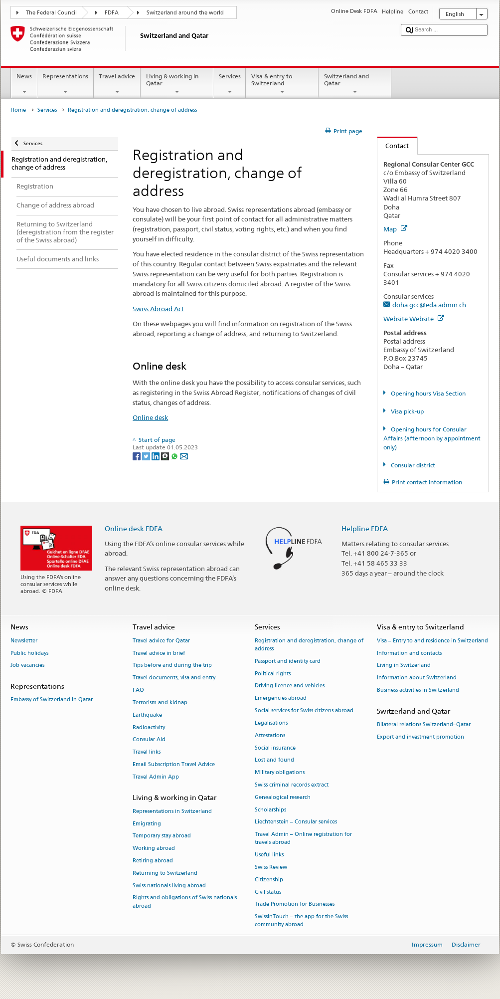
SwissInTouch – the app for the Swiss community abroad (301, 921)
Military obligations (280, 773)
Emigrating (147, 823)
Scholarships (270, 809)
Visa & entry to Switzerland (282, 84)
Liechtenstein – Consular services (296, 822)
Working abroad (154, 848)
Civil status (268, 892)
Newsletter (23, 640)
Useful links (269, 855)
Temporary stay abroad (162, 836)
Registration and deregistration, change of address (309, 644)
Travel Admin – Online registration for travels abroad (303, 838)
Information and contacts (409, 653)
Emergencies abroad (281, 698)
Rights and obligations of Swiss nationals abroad (185, 902)
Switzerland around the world (185, 12)
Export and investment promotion (420, 737)
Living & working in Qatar (177, 84)
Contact (393, 146)
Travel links (147, 752)
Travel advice (117, 84)
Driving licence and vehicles (290, 686)
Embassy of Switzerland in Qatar (51, 700)
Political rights (273, 673)
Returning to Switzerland (165, 873)
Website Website (413, 319)
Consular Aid (149, 740)
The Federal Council (51, 12)
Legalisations (271, 723)
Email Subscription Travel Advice (174, 764)
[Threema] (165, 455)
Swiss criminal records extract (292, 785)
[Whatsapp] (175, 455)
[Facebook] (137, 455)
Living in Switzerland (404, 665)
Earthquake (147, 715)
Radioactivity (149, 727)
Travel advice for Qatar (161, 640)
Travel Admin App (156, 777)
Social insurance (275, 748)
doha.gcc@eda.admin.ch (429, 305)
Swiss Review (271, 867)
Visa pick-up (406, 411)
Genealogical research (283, 797)
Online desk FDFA (134, 528)
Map (395, 229)
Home (18, 110)
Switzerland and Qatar (355, 84)
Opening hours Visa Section (427, 393)
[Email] (184, 455)
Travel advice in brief (159, 653)
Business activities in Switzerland (418, 690)
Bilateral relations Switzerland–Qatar (424, 724)
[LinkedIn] (156, 455)
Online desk (150, 417)
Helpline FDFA (364, 528)
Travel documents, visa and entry (174, 678)
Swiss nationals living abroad (169, 885)
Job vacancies (27, 665)
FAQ (138, 690)
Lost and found (274, 760)
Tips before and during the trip (172, 665)
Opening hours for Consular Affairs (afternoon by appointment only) (432, 438)
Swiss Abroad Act (158, 309)
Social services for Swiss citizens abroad (304, 710)
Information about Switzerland (417, 678)
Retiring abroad (153, 860)
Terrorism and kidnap (160, 702)
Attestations (270, 735)
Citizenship (269, 879)
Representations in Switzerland (172, 811)
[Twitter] (147, 455)
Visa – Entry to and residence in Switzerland (432, 640)
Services (229, 84)
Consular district (412, 465)
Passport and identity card (288, 661)
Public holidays (29, 653)
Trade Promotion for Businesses (294, 904)
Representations (65, 84)
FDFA (112, 12)
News (23, 84)
